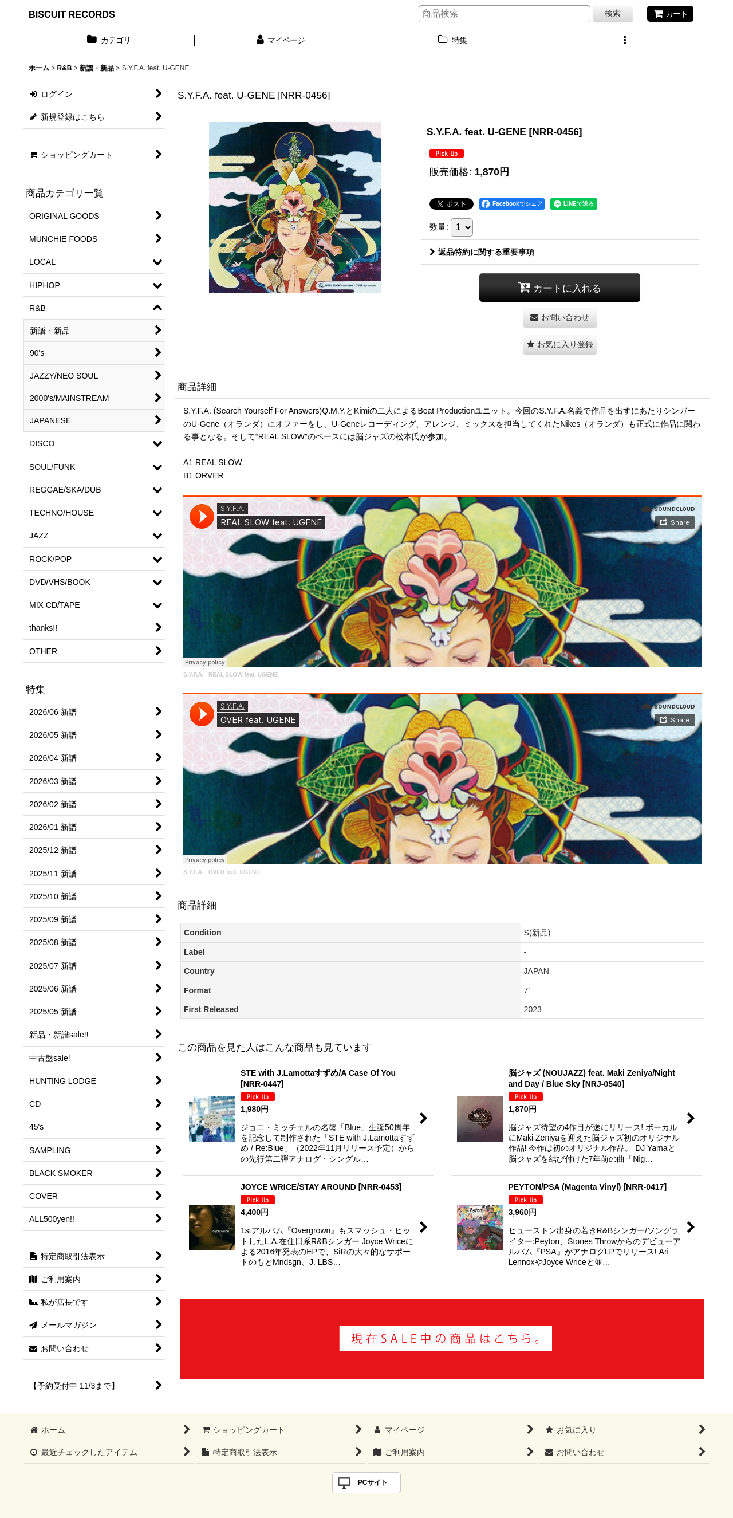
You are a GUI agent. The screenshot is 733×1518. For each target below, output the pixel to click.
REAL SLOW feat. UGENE (243, 674)
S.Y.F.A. (193, 674)
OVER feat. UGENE (234, 872)
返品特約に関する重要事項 (481, 252)
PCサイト (373, 1482)
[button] (624, 41)
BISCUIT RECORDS (72, 14)
